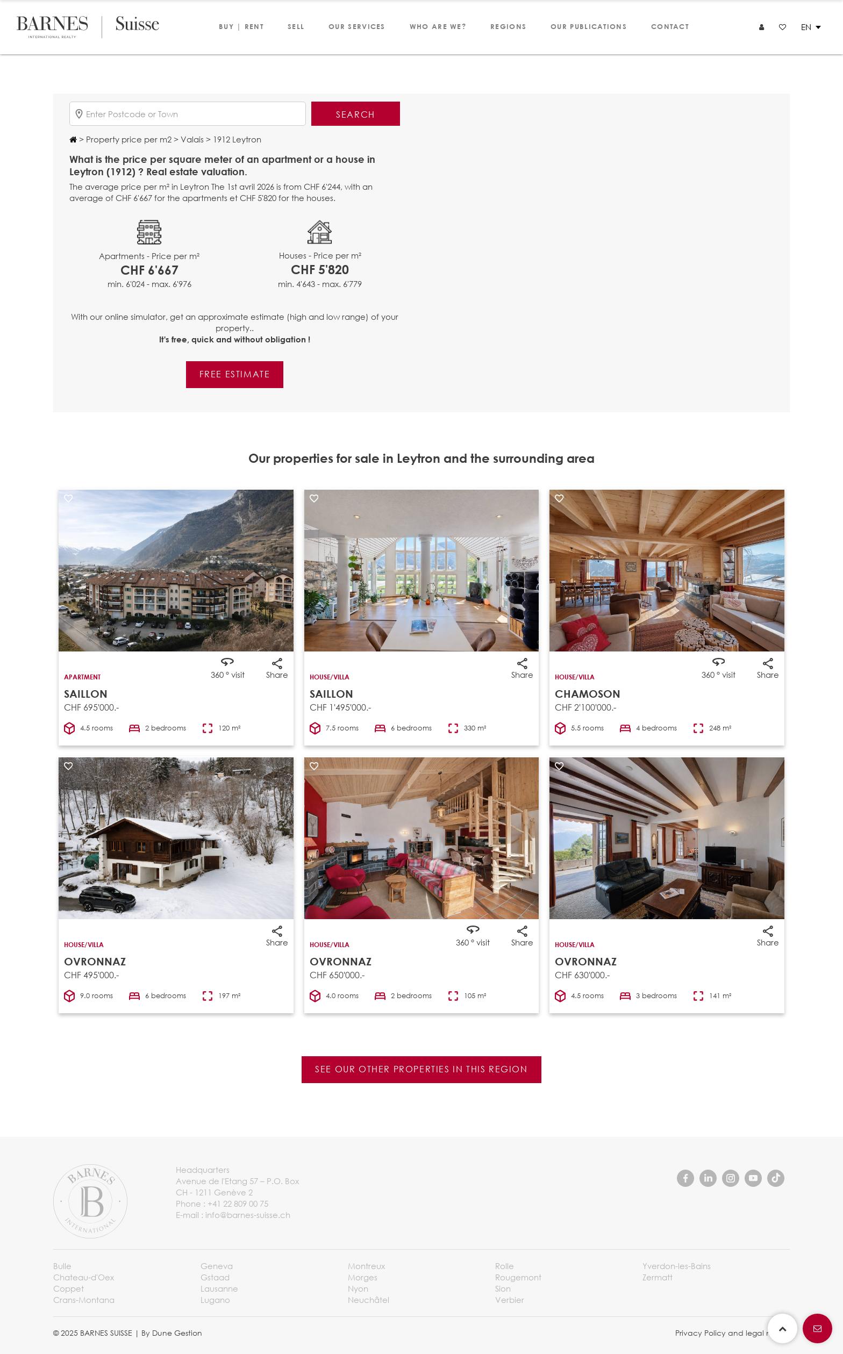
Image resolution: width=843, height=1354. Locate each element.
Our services (356, 26)
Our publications (589, 26)
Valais (191, 139)
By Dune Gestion (171, 1333)
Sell (296, 26)
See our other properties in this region (421, 1068)
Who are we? (438, 26)
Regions (508, 26)
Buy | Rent (241, 26)
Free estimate (234, 373)
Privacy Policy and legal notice (732, 1333)
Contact (670, 26)
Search (355, 114)
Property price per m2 (128, 139)
